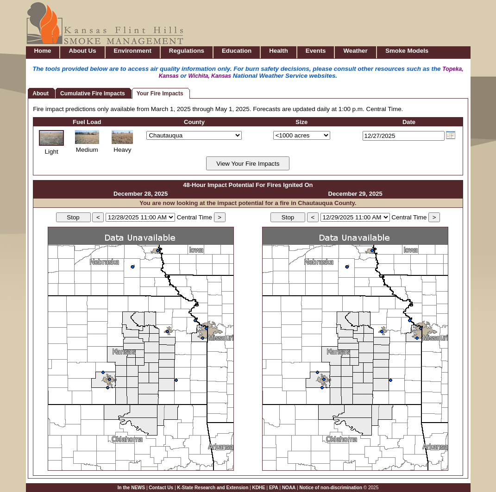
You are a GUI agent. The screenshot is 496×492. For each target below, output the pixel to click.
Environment (132, 50)
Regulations (186, 50)
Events (316, 50)
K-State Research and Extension (212, 487)
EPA (273, 487)
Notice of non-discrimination (331, 487)
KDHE (258, 487)
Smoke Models (406, 50)
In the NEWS (131, 487)
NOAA (288, 487)
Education (236, 50)
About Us (82, 50)
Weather (355, 50)
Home (42, 50)
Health (278, 50)
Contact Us (161, 487)
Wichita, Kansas (210, 76)
